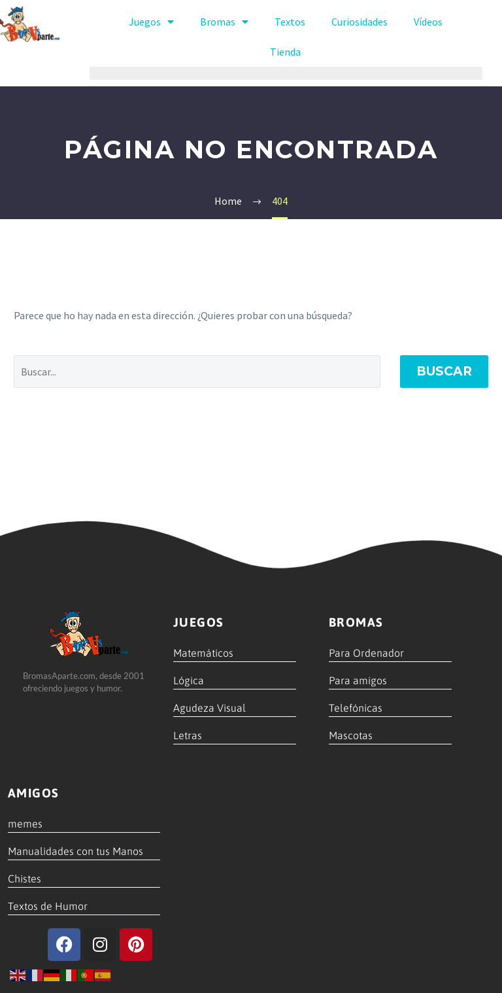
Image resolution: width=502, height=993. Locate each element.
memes (25, 823)
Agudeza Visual (209, 708)
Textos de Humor (48, 906)
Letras (187, 735)
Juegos (151, 21)
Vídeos (428, 21)
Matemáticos (203, 653)
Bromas (224, 21)
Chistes (24, 878)
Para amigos (358, 680)
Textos (290, 21)
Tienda (285, 51)
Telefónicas (355, 708)
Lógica (188, 680)
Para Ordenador (366, 653)
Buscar (444, 371)
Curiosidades (359, 21)
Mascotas (351, 735)
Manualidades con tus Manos (75, 851)
